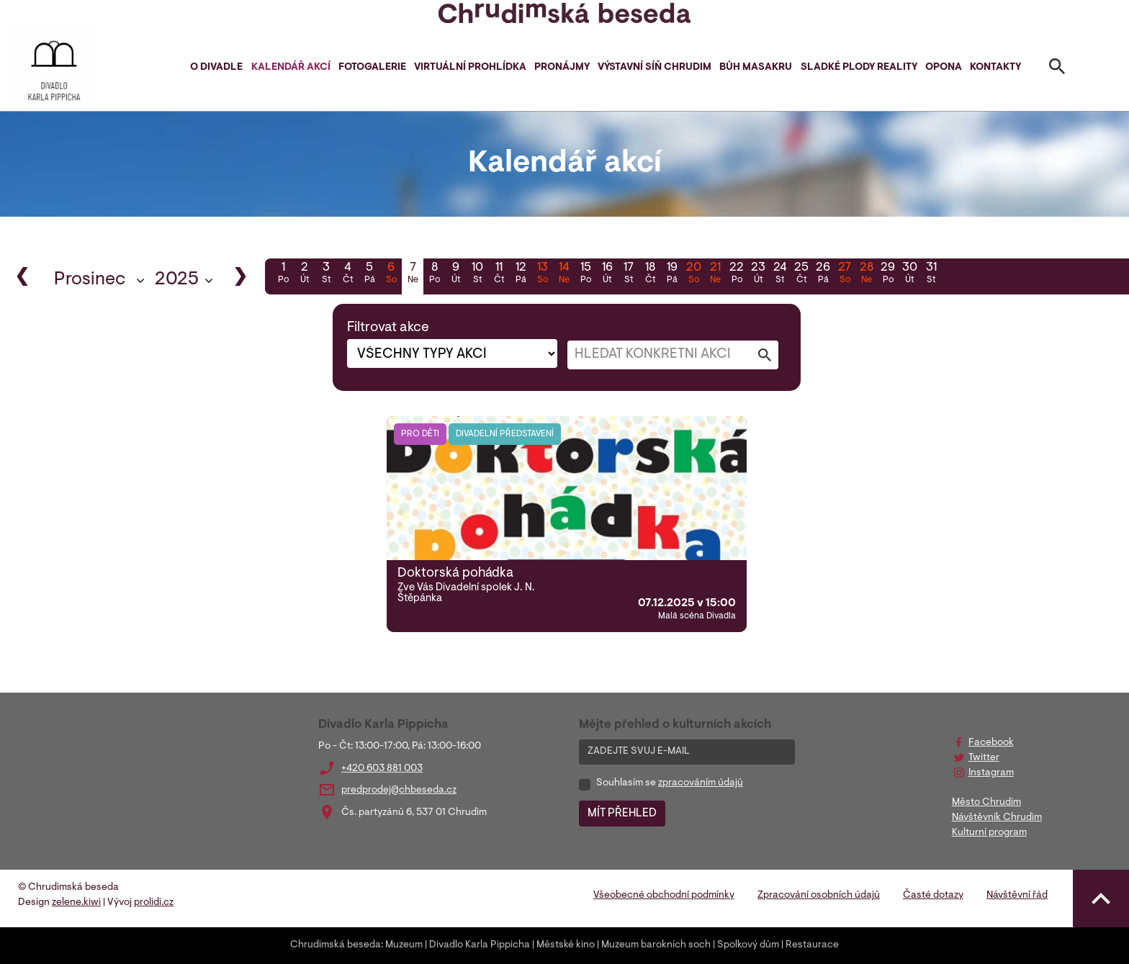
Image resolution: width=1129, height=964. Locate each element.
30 (909, 274)
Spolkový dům (748, 945)
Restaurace (812, 945)
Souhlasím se (669, 783)
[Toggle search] (1057, 69)
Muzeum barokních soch (656, 945)
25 (801, 274)
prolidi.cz (154, 903)
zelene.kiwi (76, 903)
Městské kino (565, 945)
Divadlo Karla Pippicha (479, 945)
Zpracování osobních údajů (818, 896)
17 (628, 274)
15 (585, 274)
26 (823, 274)
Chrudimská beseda (335, 945)
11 (499, 274)
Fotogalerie (372, 68)
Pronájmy (562, 68)
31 (931, 274)
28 (866, 274)
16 (607, 274)
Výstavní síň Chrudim (654, 68)
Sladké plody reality (859, 68)
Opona (943, 68)
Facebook (991, 743)
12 (520, 274)
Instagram (991, 773)
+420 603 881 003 (382, 769)
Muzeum (404, 945)
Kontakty (995, 68)
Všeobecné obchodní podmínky (663, 896)
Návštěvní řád (1017, 896)
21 (715, 274)
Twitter (983, 758)
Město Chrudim (986, 803)
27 (844, 274)
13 (542, 274)
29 (888, 274)
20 (693, 274)
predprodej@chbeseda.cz (398, 790)
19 (672, 274)
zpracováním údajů (700, 783)
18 (650, 274)
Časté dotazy (933, 896)
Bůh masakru (755, 68)
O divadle (216, 68)
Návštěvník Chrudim (997, 818)
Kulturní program (989, 833)
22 (736, 274)
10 (477, 274)
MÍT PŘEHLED (622, 813)
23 (758, 274)
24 (780, 274)
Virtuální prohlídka (470, 68)
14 (564, 274)
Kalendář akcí (290, 68)
